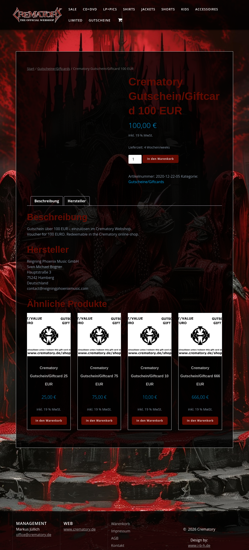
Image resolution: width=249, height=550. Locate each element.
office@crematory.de (33, 534)
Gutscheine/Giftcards (53, 68)
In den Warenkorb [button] (48, 421)
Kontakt (117, 545)
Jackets (148, 9)
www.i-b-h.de (199, 545)
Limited (75, 20)
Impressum (120, 531)
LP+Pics (110, 9)
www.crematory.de (80, 529)
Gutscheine (100, 20)
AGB (114, 538)
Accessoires (206, 9)
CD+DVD (90, 9)
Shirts (129, 9)
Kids (185, 9)
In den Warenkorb (160, 159)
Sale (72, 9)
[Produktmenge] (135, 159)
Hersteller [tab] (77, 200)
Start (30, 68)
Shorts (168, 9)
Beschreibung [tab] (46, 200)
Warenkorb (120, 523)
